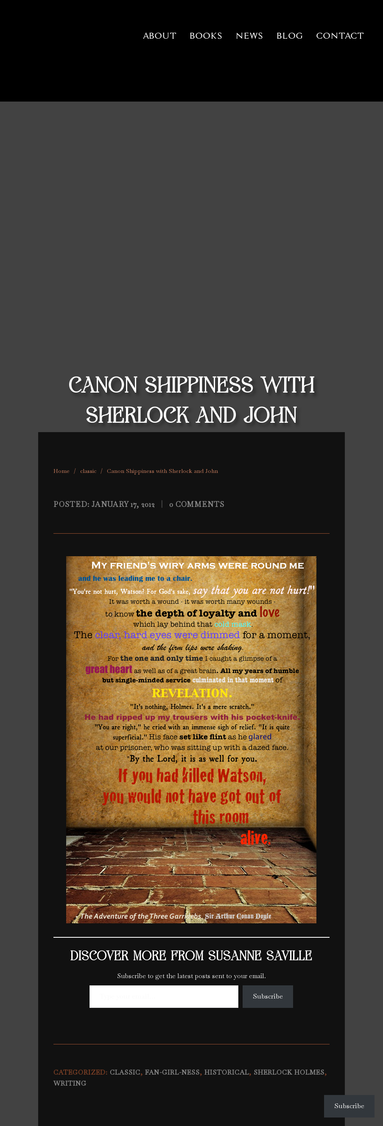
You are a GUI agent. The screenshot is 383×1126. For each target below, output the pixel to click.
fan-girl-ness (172, 1072)
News (249, 35)
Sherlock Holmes (289, 1072)
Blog (289, 35)
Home (61, 471)
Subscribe (268, 996)
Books (206, 35)
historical (226, 1072)
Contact (340, 35)
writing (70, 1083)
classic (88, 471)
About (159, 35)
